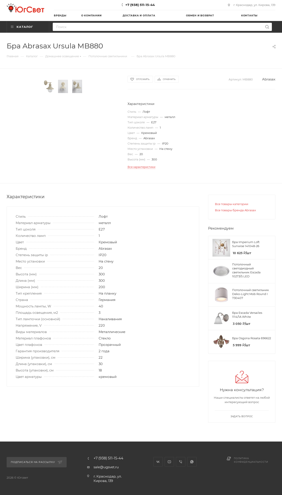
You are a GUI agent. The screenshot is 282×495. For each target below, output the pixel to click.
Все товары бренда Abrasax (235, 210)
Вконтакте (158, 461)
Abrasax (268, 79)
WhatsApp (192, 461)
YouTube (169, 461)
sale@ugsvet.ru (106, 467)
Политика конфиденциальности (251, 460)
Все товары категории (231, 204)
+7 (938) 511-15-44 (140, 5)
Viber (180, 461)
